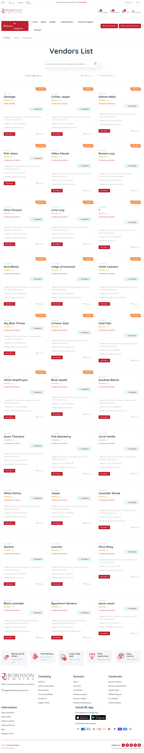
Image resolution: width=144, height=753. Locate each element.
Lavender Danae (109, 493)
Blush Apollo (59, 380)
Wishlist (20, 2)
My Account (11, 2)
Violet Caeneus (108, 266)
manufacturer (68, 22)
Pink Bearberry (61, 436)
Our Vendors (113, 698)
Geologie (9, 96)
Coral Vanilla (107, 436)
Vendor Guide (113, 690)
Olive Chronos (13, 210)
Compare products (80, 694)
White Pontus (12, 493)
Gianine (9, 546)
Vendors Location (7, 721)
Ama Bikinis (11, 266)
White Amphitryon (16, 380)
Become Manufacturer (130, 26)
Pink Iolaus (11, 153)
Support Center (44, 703)
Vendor (53, 22)
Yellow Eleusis (60, 153)
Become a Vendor (79, 698)
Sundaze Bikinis (109, 380)
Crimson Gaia (60, 323)
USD (138, 2)
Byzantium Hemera (63, 603)
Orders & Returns (8, 725)
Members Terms (7, 733)
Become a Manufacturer (82, 703)
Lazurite (56, 546)
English (129, 2)
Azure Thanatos (14, 436)
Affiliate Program (114, 694)
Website (40, 134)
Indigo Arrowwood (63, 266)
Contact (37, 30)
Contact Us (42, 698)
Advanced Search (7, 713)
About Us (3, 2)
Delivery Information (46, 686)
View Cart (77, 686)
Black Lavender (14, 603)
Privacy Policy (43, 690)
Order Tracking (28, 2)
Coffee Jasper (60, 96)
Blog (3, 729)
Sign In (75, 682)
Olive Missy (106, 546)
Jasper (55, 493)
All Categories (15, 26)
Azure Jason (107, 603)
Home (35, 22)
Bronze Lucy (107, 153)
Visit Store (9, 134)
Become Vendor (109, 26)
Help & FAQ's (6, 717)
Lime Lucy (57, 210)
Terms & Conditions (45, 694)
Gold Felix (105, 323)
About (43, 22)
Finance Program (85, 22)
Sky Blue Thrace (14, 323)
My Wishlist (78, 690)
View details (82, 2)
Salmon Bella (107, 96)
